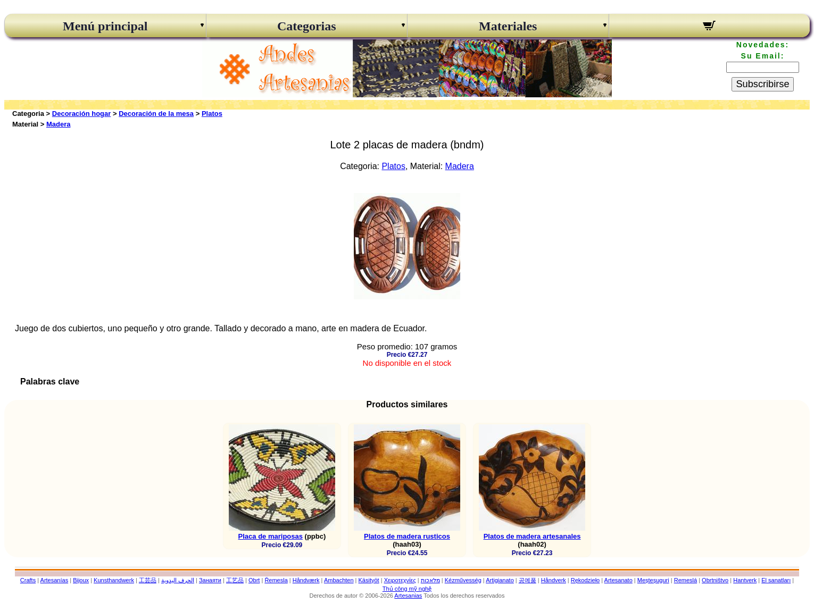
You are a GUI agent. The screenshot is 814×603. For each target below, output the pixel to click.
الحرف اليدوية (177, 580)
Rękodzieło (585, 580)
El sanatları (776, 580)
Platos (212, 114)
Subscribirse (762, 84)
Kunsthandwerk (114, 580)
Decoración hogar (81, 114)
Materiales (508, 26)
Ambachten (339, 580)
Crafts (28, 580)
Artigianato (500, 580)
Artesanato (618, 580)
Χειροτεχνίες (400, 580)
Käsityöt (369, 580)
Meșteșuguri (653, 580)
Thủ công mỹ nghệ (407, 588)
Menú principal (105, 26)
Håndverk (553, 580)
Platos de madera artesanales (532, 536)
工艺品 (235, 580)
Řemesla (275, 580)
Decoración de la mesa (156, 114)
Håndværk (306, 580)
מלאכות (430, 580)
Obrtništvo (715, 580)
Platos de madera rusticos (407, 536)
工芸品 (147, 580)
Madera (58, 124)
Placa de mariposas (270, 536)
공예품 (527, 580)
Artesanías (54, 580)
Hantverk (745, 580)
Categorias (306, 26)
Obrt (254, 580)
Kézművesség (463, 580)
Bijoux (81, 580)
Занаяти (210, 580)
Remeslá (685, 580)
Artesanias (408, 595)
